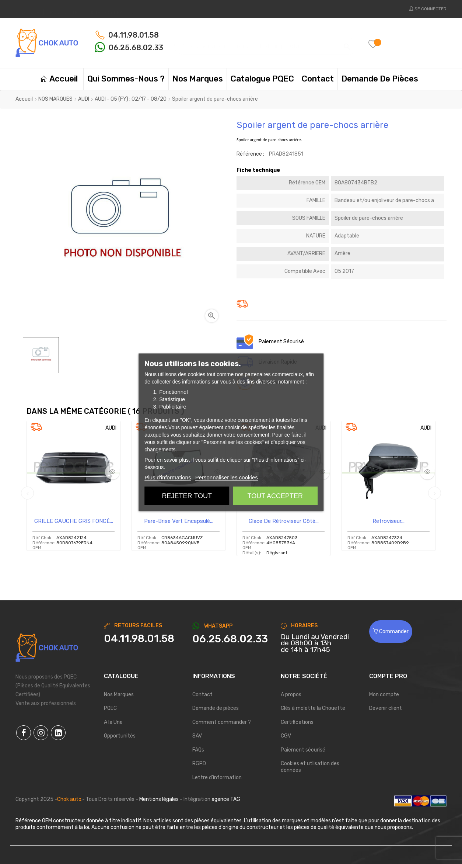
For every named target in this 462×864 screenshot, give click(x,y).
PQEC (110, 708)
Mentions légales (159, 799)
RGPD (199, 763)
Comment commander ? (221, 722)
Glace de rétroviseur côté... (284, 521)
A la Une (113, 722)
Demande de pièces (215, 708)
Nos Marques (119, 694)
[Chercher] (265, 42)
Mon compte (384, 694)
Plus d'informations (167, 477)
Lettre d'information (217, 777)
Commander (391, 631)
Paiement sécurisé (303, 750)
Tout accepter (275, 495)
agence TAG (225, 799)
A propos (291, 694)
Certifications (297, 722)
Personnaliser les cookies (226, 477)
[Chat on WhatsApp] (231, 639)
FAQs (198, 750)
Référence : (250, 154)
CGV (286, 736)
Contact (202, 694)
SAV (197, 736)
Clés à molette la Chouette (313, 708)
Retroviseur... (388, 521)
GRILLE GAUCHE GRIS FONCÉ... (73, 521)
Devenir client (385, 708)
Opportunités (120, 736)
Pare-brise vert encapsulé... (178, 521)
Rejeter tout (187, 495)
